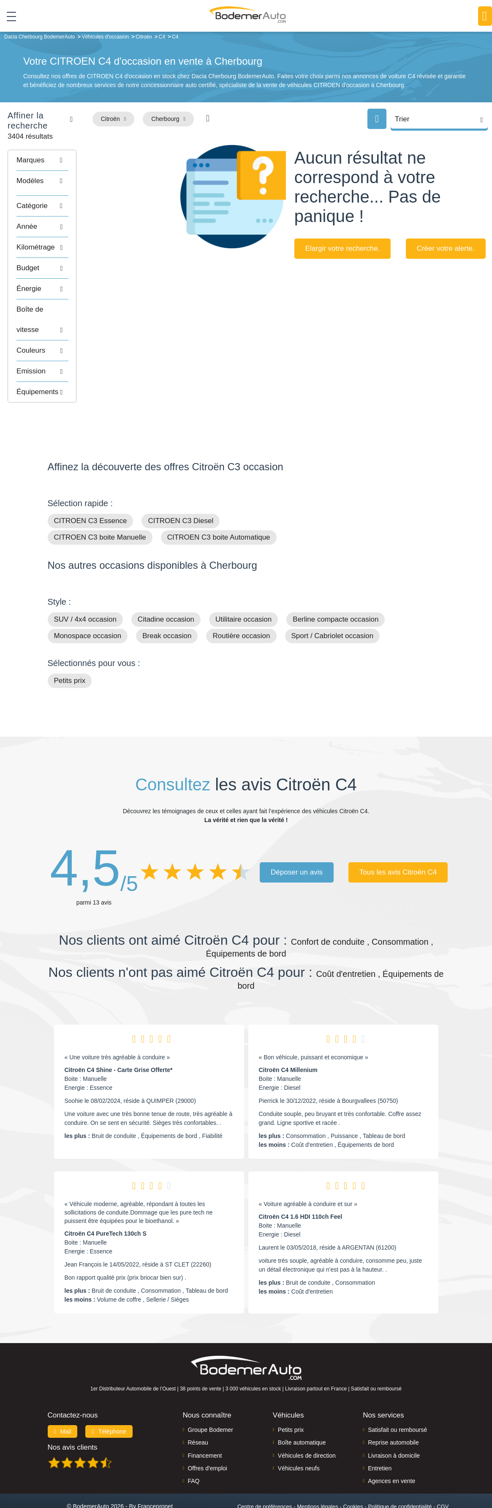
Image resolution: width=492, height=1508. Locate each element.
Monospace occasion (88, 602)
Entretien (379, 1434)
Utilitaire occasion (243, 586)
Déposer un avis (297, 838)
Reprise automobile (393, 1409)
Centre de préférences (264, 1473)
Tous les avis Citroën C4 (398, 838)
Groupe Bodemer (210, 1396)
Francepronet (155, 1472)
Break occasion (166, 602)
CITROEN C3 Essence (90, 487)
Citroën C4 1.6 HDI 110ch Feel (300, 1183)
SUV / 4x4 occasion (85, 586)
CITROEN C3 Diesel (180, 487)
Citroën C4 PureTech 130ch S (106, 1200)
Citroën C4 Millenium (288, 1036)
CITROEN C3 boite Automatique (218, 504)
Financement (205, 1421)
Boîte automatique (302, 1409)
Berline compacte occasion (335, 586)
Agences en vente (391, 1447)
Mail (62, 1397)
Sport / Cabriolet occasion (332, 602)
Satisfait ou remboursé (397, 1396)
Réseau (198, 1409)
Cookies (353, 1473)
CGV (443, 1473)
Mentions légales (317, 1473)
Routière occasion (241, 602)
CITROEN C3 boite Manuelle (100, 504)
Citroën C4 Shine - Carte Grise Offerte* (119, 1036)
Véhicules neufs (299, 1434)
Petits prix (70, 647)
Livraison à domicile (394, 1421)
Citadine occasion (166, 586)
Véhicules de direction (307, 1421)
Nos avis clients (73, 1413)
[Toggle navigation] (8, 16)
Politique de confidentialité (400, 1473)
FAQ (193, 1447)
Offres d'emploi (207, 1434)
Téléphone (109, 1397)
